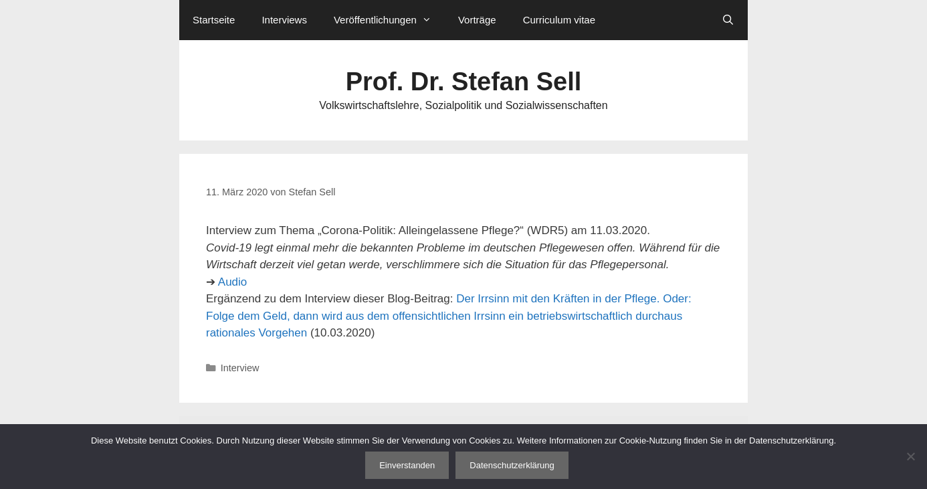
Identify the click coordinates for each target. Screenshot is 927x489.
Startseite (214, 19)
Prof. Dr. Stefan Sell (464, 82)
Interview (240, 368)
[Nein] (910, 456)
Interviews (284, 19)
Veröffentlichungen (389, 20)
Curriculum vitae (559, 19)
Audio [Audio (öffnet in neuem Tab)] (232, 282)
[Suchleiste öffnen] (728, 20)
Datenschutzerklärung (512, 465)
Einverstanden (407, 465)
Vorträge (477, 19)
